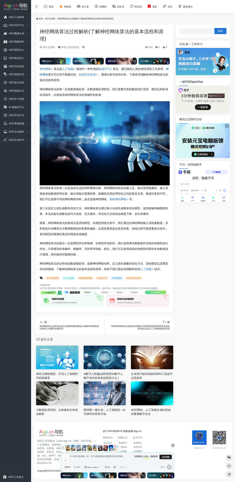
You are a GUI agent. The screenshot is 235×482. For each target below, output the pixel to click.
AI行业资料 (50, 18)
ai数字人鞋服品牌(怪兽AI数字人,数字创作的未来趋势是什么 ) (103, 376)
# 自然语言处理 (134, 278)
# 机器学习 (102, 278)
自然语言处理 (87, 74)
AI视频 (60, 448)
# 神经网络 (117, 278)
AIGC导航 (86, 441)
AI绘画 (50, 448)
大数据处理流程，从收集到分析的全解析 (57, 412)
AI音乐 (50, 452)
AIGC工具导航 (140, 288)
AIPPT (52, 455)
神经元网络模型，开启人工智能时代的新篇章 (57, 376)
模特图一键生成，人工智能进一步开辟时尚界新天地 (105, 412)
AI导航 (48, 459)
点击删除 (153, 288)
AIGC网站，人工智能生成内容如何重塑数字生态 (151, 412)
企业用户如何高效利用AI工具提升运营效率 (152, 376)
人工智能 (67, 69)
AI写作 (40, 448)
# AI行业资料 (53, 278)
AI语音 (40, 452)
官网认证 (123, 437)
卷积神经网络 (117, 199)
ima (44, 455)
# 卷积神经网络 (85, 278)
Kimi (39, 463)
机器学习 (104, 69)
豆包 (56, 459)
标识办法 (108, 443)
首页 (41, 18)
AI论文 (60, 452)
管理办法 (108, 437)
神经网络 (45, 69)
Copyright (42, 470)
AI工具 (43, 288)
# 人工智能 (68, 278)
